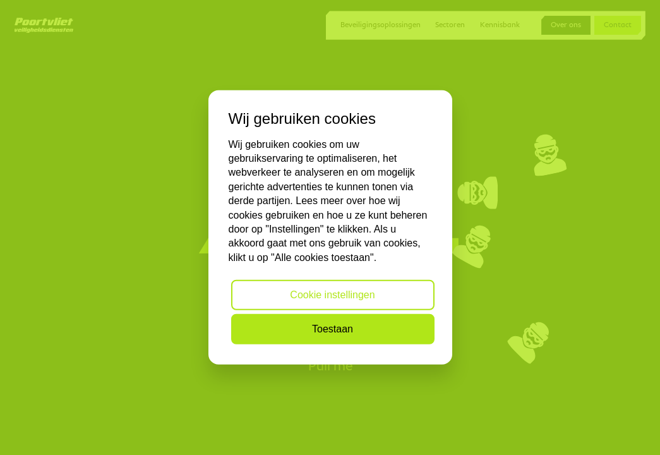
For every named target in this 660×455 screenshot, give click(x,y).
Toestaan (332, 329)
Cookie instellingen (332, 294)
